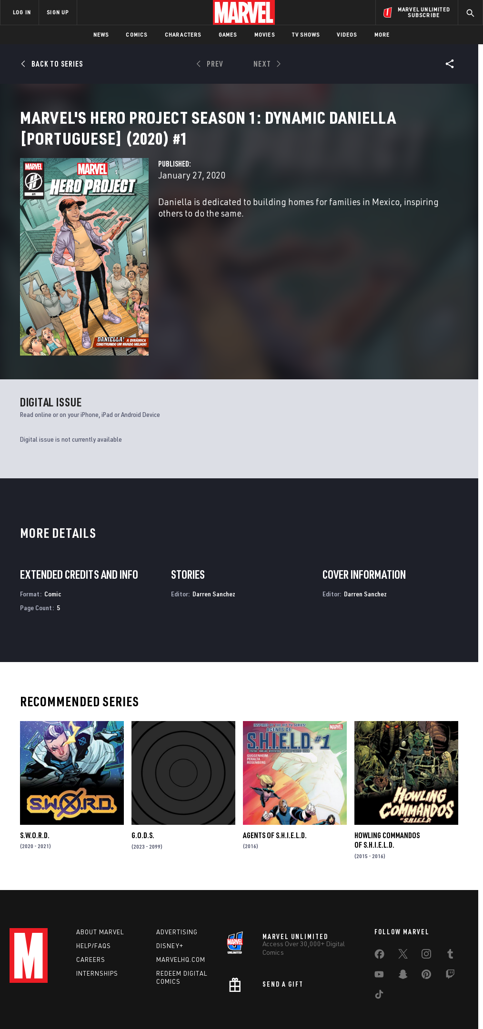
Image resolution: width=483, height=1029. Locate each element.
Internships (97, 925)
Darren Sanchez (213, 542)
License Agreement (370, 994)
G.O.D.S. (142, 784)
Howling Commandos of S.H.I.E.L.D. (387, 788)
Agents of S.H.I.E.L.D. (275, 784)
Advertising (177, 884)
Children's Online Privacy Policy (295, 994)
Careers (90, 911)
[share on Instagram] (426, 907)
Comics (136, 34)
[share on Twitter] (403, 907)
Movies (264, 34)
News (101, 34)
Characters (183, 34)
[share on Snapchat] (403, 928)
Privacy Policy (84, 994)
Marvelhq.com (180, 911)
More (382, 34)
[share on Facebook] (379, 908)
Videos (347, 34)
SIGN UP (58, 12)
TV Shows (306, 34)
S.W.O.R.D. (35, 784)
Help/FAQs (93, 897)
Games (228, 34)
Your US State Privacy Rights (147, 994)
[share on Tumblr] (450, 907)
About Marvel (100, 884)
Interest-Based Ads (429, 994)
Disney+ (169, 897)
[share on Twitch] (450, 928)
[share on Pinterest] (426, 928)
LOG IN (22, 12)
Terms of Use (41, 994)
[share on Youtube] (379, 928)
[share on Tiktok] (379, 948)
